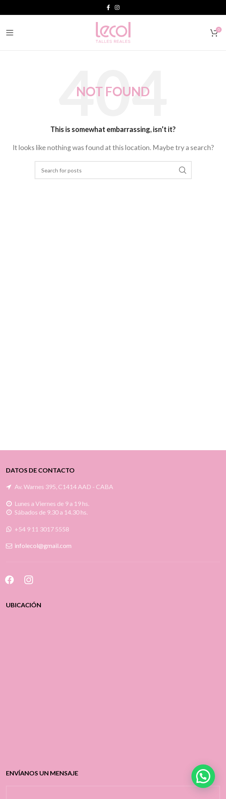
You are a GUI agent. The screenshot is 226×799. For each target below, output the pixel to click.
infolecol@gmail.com (43, 545)
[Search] (113, 170)
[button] (203, 776)
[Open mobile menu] (10, 32)
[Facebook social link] (108, 7)
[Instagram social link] (117, 7)
